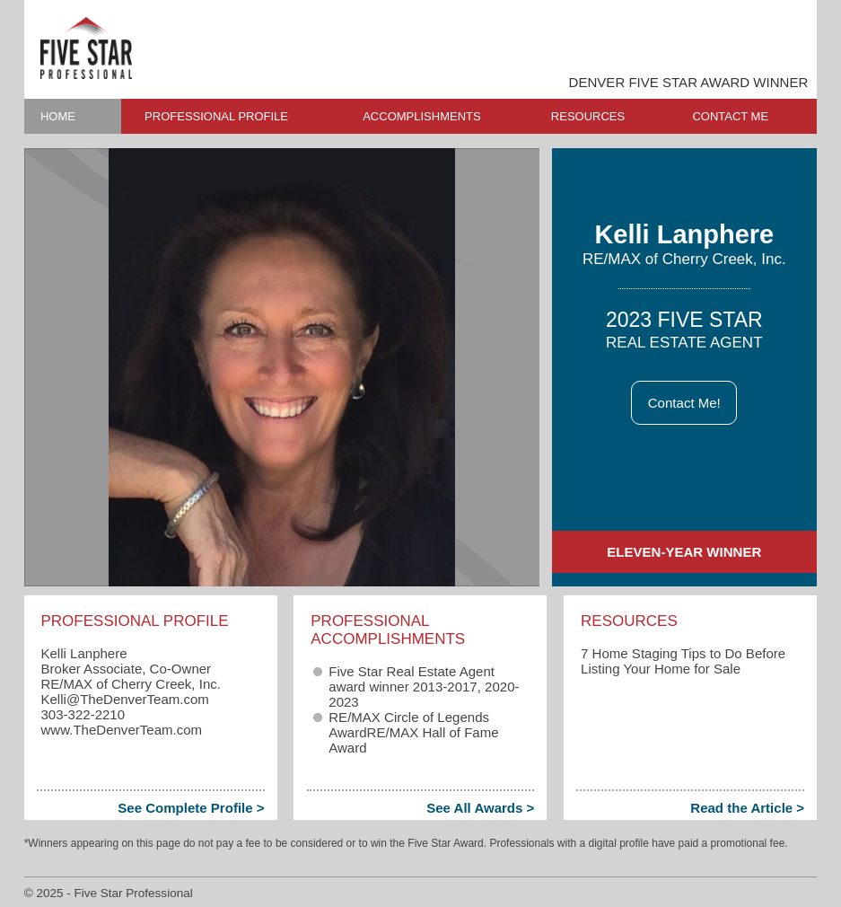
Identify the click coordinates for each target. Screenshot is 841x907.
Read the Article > (747, 807)
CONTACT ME (730, 116)
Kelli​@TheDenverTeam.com (124, 699)
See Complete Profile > (191, 807)
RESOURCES (588, 116)
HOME (57, 116)
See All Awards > (480, 807)
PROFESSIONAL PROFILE (216, 116)
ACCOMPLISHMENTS (421, 116)
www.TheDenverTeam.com (121, 729)
